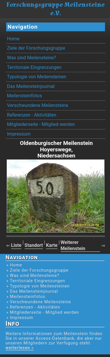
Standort (34, 245)
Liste (16, 245)
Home (13, 38)
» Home (14, 265)
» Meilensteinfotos (25, 296)
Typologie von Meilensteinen (36, 76)
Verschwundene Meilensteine (37, 105)
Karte (51, 245)
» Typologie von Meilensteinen (38, 286)
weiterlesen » (20, 347)
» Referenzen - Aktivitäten (33, 307)
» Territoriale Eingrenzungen (35, 280)
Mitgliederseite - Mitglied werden (41, 124)
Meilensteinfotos (24, 95)
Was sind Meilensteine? (31, 57)
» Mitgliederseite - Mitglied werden (42, 312)
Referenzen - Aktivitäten (31, 115)
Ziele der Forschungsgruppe (36, 48)
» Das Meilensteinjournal (32, 291)
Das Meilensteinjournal (31, 86)
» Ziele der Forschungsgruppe (37, 270)
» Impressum (19, 317)
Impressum (19, 134)
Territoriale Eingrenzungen (34, 67)
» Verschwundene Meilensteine (38, 301)
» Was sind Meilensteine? (32, 275)
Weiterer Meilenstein (73, 245)
